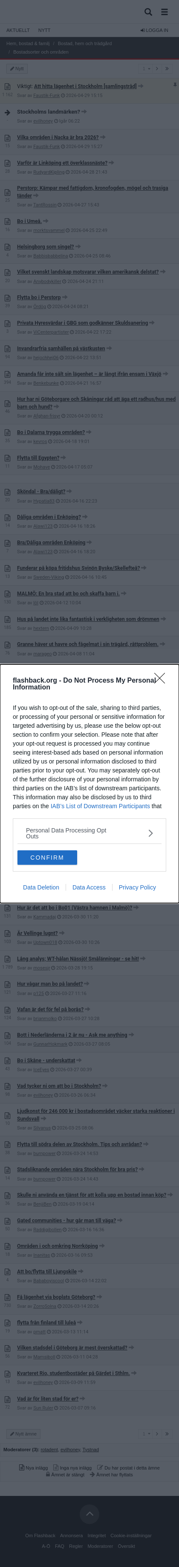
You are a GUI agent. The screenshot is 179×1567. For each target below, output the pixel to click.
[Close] (162, 681)
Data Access (89, 887)
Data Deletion (41, 887)
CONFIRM (47, 857)
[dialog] (89, 783)
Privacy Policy (137, 887)
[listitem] (89, 833)
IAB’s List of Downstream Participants (100, 806)
